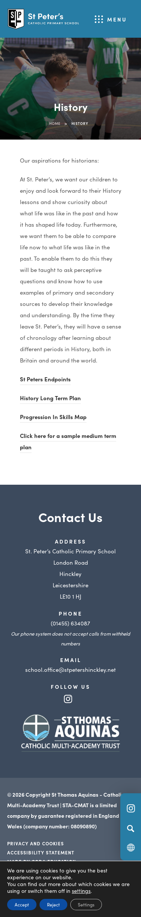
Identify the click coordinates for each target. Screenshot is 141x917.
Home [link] (55, 123)
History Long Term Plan (50, 399)
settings (81, 890)
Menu (117, 19)
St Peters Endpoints (45, 380)
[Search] (130, 828)
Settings (86, 904)
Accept (22, 904)
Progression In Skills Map (53, 418)
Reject (53, 904)
